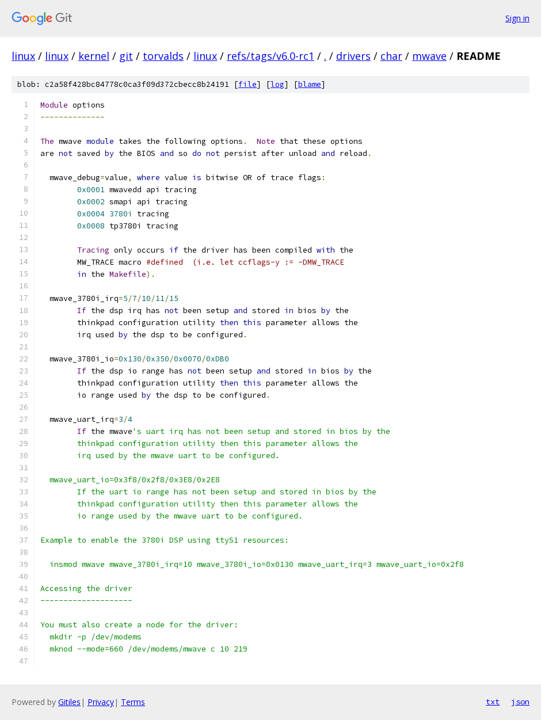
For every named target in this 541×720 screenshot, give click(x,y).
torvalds (163, 56)
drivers (353, 56)
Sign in (517, 18)
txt (493, 701)
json (520, 701)
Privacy (100, 701)
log (277, 84)
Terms (133, 701)
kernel (93, 56)
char (391, 56)
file (247, 84)
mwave (429, 56)
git (126, 56)
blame (309, 84)
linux (23, 56)
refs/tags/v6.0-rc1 (270, 56)
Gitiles (69, 701)
